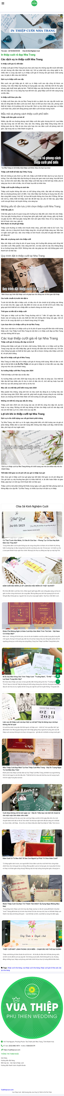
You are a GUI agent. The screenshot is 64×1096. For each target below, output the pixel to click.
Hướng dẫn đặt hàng (8, 1060)
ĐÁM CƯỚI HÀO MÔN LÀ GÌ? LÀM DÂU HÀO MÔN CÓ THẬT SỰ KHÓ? (28, 586)
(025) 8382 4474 (14, 1046)
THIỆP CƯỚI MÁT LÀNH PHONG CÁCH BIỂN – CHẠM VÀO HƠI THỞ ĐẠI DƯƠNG (32, 949)
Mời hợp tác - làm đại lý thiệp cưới (12, 1063)
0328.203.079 (30, 1046)
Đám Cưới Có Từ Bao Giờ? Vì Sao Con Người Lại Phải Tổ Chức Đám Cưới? (30, 858)
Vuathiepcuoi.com (7, 1090)
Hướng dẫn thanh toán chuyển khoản (13, 1065)
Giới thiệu (4, 1058)
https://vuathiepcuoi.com (12, 1050)
